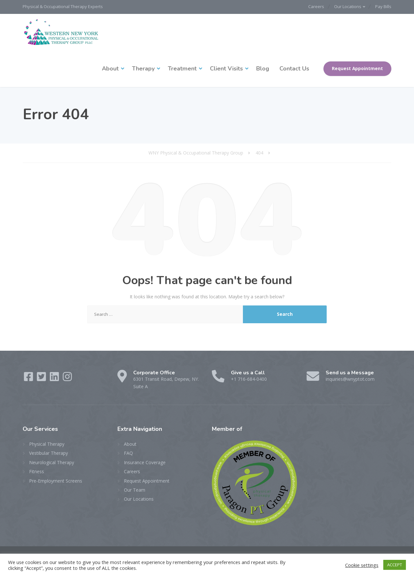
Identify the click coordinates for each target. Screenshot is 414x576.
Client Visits (226, 68)
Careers (312, 6)
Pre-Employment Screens (55, 480)
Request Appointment (357, 68)
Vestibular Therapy (48, 452)
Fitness (36, 471)
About (110, 68)
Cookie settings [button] (361, 565)
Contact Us (294, 68)
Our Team (134, 489)
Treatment (182, 68)
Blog (262, 68)
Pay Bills (383, 6)
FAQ (128, 452)
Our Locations (345, 6)
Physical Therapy (46, 443)
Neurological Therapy (51, 462)
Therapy (143, 68)
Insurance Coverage (145, 462)
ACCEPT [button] (394, 565)
